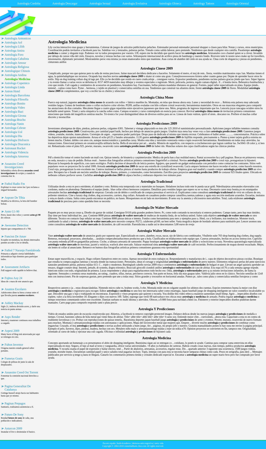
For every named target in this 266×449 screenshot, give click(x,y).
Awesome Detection (16, 225)
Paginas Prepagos (15, 403)
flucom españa (109, 443)
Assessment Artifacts (17, 267)
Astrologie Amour (15, 62)
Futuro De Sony (14, 414)
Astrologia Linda (15, 87)
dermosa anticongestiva (142, 443)
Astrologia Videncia (16, 152)
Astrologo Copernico (17, 83)
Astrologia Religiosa (17, 66)
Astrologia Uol (13, 132)
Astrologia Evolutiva (134, 3)
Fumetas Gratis (14, 358)
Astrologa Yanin (14, 123)
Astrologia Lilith (14, 46)
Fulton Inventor (14, 344)
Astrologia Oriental (237, 3)
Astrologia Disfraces (17, 140)
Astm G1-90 (12, 211)
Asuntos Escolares (15, 289)
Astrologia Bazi (14, 111)
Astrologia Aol (13, 42)
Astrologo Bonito (15, 103)
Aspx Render (12, 316)
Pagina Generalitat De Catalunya (18, 388)
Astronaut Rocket (15, 148)
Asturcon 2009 (13, 428)
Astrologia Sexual (99, 3)
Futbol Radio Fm (15, 183)
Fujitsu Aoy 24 (13, 278)
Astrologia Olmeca (170, 3)
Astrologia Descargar (64, 3)
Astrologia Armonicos (18, 38)
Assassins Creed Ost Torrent (21, 372)
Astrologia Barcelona (17, 95)
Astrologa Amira (14, 50)
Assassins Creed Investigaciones (14, 165)
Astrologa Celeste (15, 127)
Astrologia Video (15, 107)
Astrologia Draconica (17, 144)
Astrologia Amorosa (16, 156)
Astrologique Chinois (17, 70)
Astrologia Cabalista (17, 58)
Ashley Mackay (14, 303)
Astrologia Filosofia (16, 99)
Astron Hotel (12, 91)
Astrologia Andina (15, 75)
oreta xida (159, 443)
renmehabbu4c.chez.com (135, 446)
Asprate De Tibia (15, 197)
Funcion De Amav (15, 236)
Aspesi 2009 (12, 330)
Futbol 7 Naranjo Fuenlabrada (22, 250)
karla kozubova (124, 443)
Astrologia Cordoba (28, 3)
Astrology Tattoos (203, 3)
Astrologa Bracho (15, 119)
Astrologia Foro (14, 54)
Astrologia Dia (13, 136)
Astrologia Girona (15, 115)
